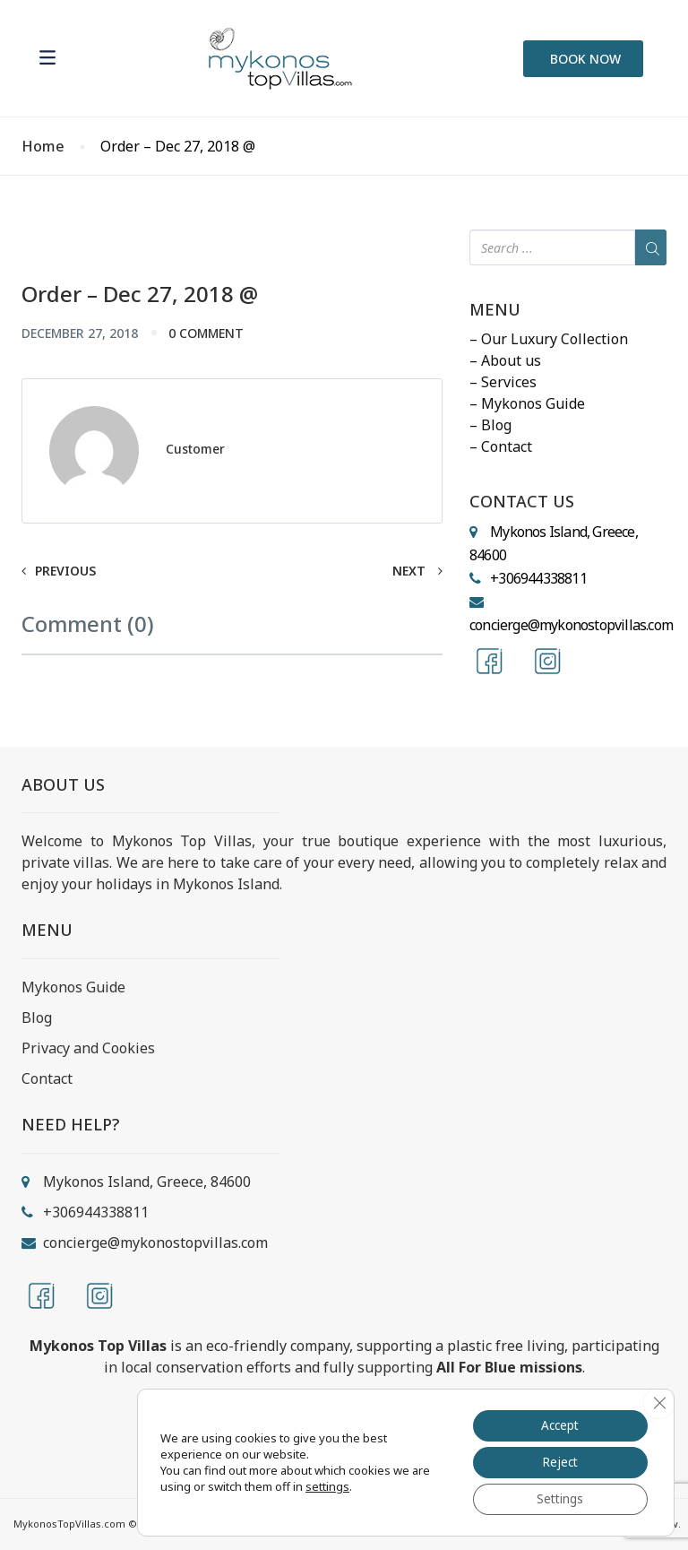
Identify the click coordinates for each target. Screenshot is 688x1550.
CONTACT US (521, 502)
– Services (503, 382)
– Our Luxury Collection (548, 339)
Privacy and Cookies (88, 1048)
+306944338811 (538, 578)
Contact (47, 1078)
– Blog (490, 425)
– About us (505, 360)
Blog (37, 1017)
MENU (494, 310)
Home (43, 146)
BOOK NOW (585, 58)
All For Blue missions (509, 1367)
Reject (557, 1460)
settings (327, 1485)
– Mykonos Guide (527, 403)
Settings (557, 1498)
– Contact (500, 446)
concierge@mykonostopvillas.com (571, 625)
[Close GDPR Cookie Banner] (658, 1401)
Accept (558, 1423)
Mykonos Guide (73, 987)
